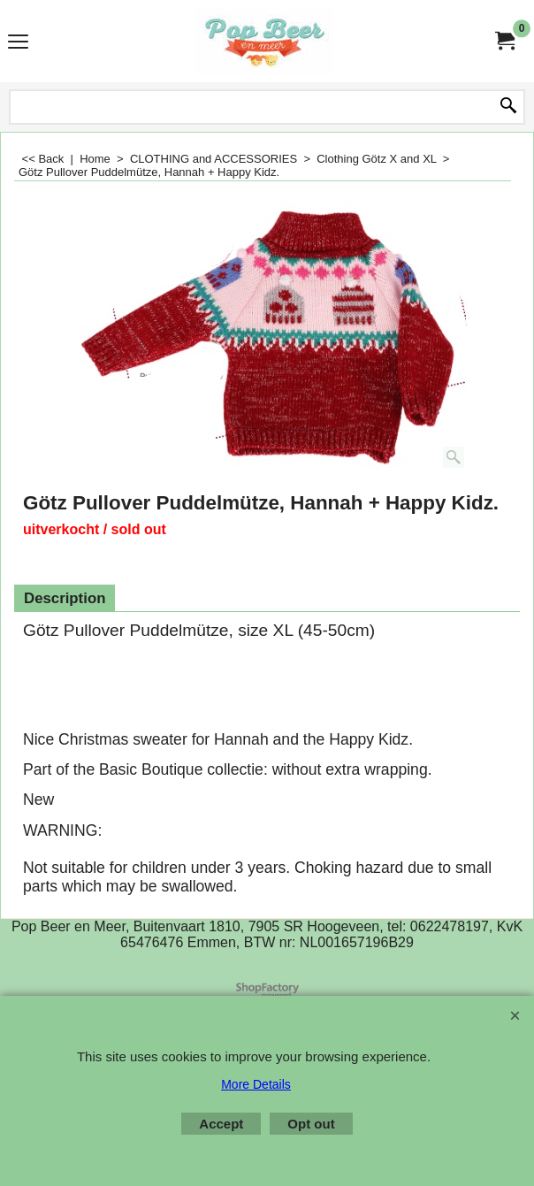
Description (64, 598)
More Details (256, 1084)
